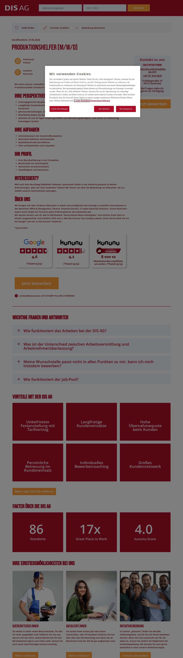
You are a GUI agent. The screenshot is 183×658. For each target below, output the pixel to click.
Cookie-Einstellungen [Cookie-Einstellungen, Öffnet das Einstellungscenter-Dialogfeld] (59, 109)
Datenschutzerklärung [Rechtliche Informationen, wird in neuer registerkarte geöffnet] (100, 101)
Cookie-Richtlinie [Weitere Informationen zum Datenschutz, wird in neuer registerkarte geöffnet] (82, 101)
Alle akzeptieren (125, 109)
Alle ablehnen (103, 109)
